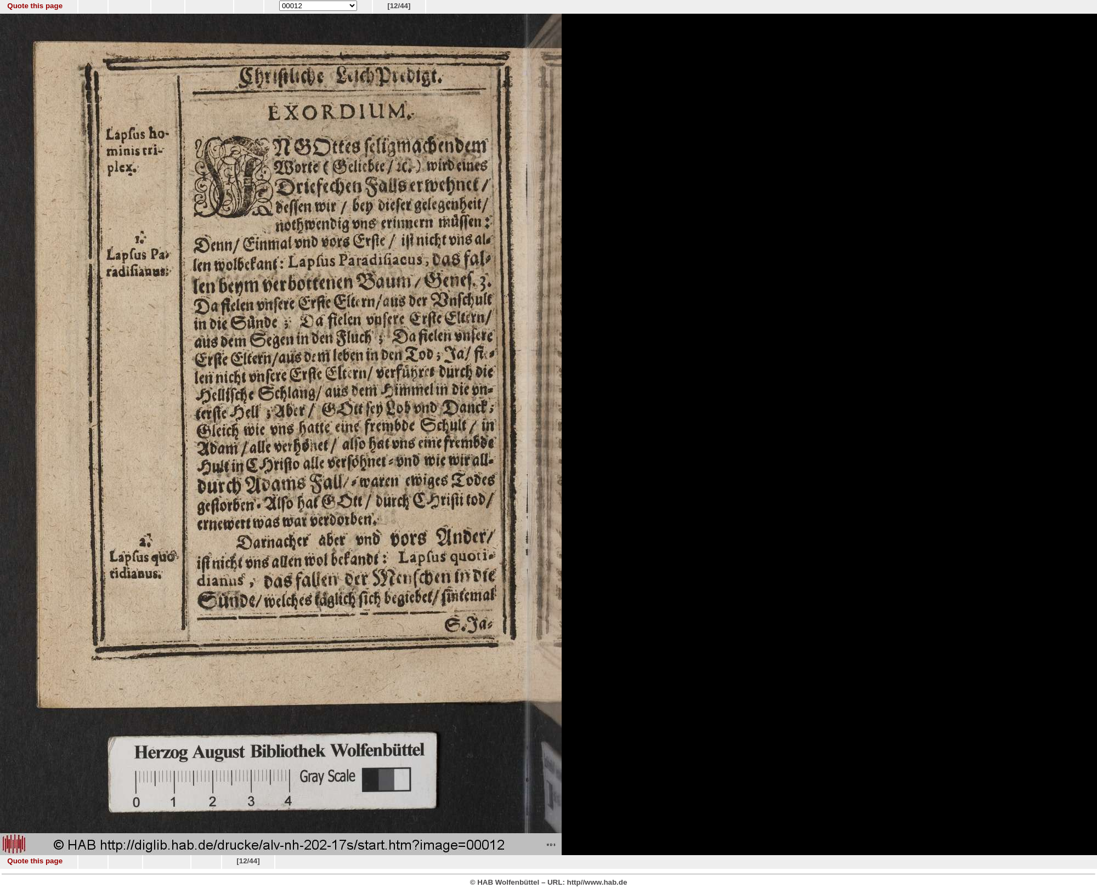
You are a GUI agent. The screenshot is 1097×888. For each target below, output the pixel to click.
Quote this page (35, 6)
